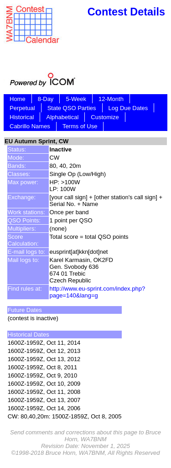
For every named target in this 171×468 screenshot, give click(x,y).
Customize (105, 117)
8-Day (46, 99)
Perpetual (22, 108)
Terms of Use (80, 126)
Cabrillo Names (30, 126)
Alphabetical (62, 117)
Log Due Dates (128, 108)
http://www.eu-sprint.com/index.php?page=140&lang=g (97, 292)
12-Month (111, 99)
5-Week (76, 99)
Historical (22, 117)
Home (18, 99)
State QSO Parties (71, 108)
